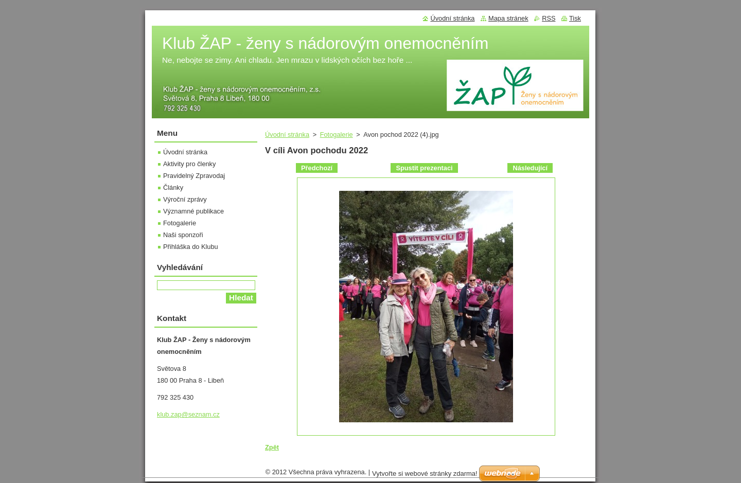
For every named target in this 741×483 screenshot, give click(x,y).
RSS (548, 18)
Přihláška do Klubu (190, 247)
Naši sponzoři (183, 235)
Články (173, 187)
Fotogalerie (336, 134)
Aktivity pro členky (189, 164)
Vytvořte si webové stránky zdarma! (425, 476)
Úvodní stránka (287, 134)
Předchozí (316, 168)
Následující (530, 168)
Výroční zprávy (185, 199)
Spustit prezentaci (424, 168)
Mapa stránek (508, 18)
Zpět (272, 447)
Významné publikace (193, 211)
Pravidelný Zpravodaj (194, 176)
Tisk (575, 18)
